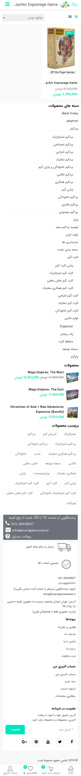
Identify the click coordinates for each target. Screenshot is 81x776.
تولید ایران (72, 234)
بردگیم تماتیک (64, 159)
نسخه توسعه (70, 349)
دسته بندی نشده (67, 249)
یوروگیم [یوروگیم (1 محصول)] (71, 503)
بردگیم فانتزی (70, 204)
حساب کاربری (10, 771)
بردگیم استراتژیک (62, 137)
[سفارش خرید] (23, 17)
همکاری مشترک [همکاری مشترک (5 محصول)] (66, 473)
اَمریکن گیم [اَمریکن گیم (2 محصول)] (49, 434)
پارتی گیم (67, 189)
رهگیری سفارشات (65, 696)
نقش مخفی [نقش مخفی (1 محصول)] (30, 463)
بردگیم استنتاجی (63, 144)
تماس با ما (70, 641)
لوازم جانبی (71, 318)
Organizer (66, 326)
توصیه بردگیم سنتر (67, 227)
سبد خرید (70, 681)
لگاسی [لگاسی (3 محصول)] (72, 463)
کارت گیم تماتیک (68, 303)
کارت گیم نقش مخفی (60, 280)
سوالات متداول (21, 536)
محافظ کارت (66, 341)
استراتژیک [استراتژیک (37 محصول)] (70, 434)
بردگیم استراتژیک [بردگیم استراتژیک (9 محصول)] (65, 444)
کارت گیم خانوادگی (66, 310)
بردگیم (74, 128)
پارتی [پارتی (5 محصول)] (23, 473)
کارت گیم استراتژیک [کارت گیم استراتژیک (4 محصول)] (27, 483)
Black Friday (70, 113)
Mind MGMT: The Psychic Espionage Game (47, 83)
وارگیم (74, 356)
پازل (75, 219)
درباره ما (71, 649)
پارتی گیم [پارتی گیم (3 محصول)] (70, 483)
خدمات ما (70, 634)
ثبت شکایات (69, 656)
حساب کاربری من (66, 674)
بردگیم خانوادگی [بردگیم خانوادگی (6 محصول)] (37, 444)
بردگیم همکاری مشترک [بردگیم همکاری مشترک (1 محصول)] (62, 453)
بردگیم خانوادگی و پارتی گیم (55, 167)
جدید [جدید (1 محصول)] (37, 453)
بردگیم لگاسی (65, 174)
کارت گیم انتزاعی (68, 295)
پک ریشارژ (66, 334)
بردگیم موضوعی (68, 212)
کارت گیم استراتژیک (61, 273)
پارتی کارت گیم (64, 265)
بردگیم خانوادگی (68, 197)
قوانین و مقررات (66, 627)
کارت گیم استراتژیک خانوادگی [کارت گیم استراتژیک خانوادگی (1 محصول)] (58, 493)
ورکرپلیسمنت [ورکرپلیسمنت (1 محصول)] (41, 473)
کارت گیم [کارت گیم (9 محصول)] (51, 483)
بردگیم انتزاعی (64, 152)
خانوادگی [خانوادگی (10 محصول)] (20, 453)
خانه (71, 771)
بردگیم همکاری (64, 182)
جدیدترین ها (70, 242)
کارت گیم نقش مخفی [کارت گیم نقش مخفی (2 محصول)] (19, 493)
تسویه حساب (68, 688)
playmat (72, 121)
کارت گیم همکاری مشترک (58, 288)
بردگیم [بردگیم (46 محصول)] (31, 434)
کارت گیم (72, 257)
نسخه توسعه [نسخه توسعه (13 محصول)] (53, 463)
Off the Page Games (62, 72)
